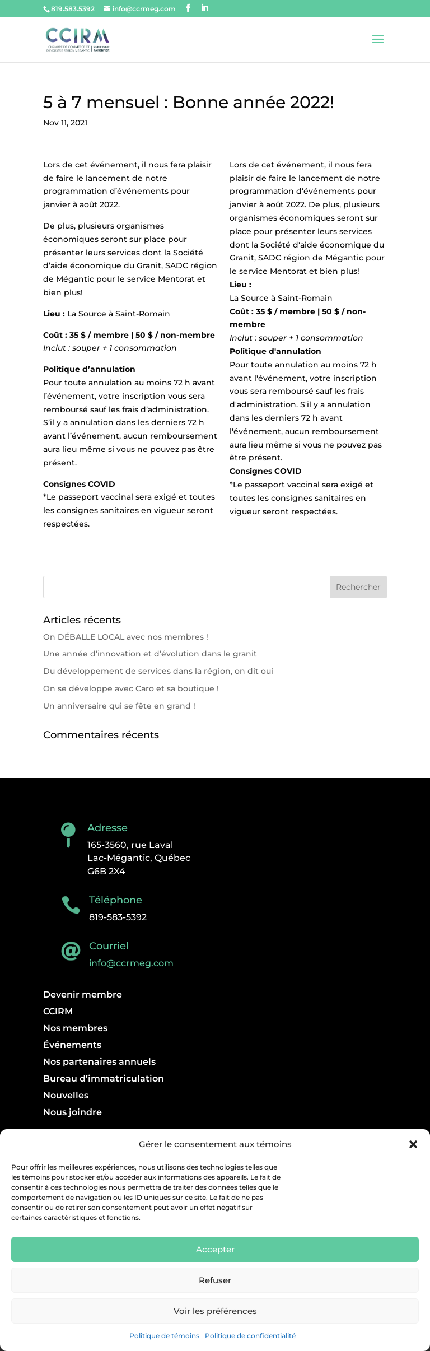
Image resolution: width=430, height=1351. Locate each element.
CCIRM (58, 1012)
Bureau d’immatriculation (103, 1079)
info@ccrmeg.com (131, 963)
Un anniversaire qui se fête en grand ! (119, 706)
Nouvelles (65, 1096)
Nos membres (75, 1028)
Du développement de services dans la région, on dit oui (158, 671)
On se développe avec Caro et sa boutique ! (131, 688)
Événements (72, 1045)
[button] (413, 1144)
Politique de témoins (164, 1335)
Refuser (215, 1280)
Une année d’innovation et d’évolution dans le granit (150, 654)
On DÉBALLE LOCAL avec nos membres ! (125, 637)
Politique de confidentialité (250, 1335)
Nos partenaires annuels (99, 1062)
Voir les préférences (215, 1311)
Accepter (215, 1249)
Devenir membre (82, 995)
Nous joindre (72, 1112)
